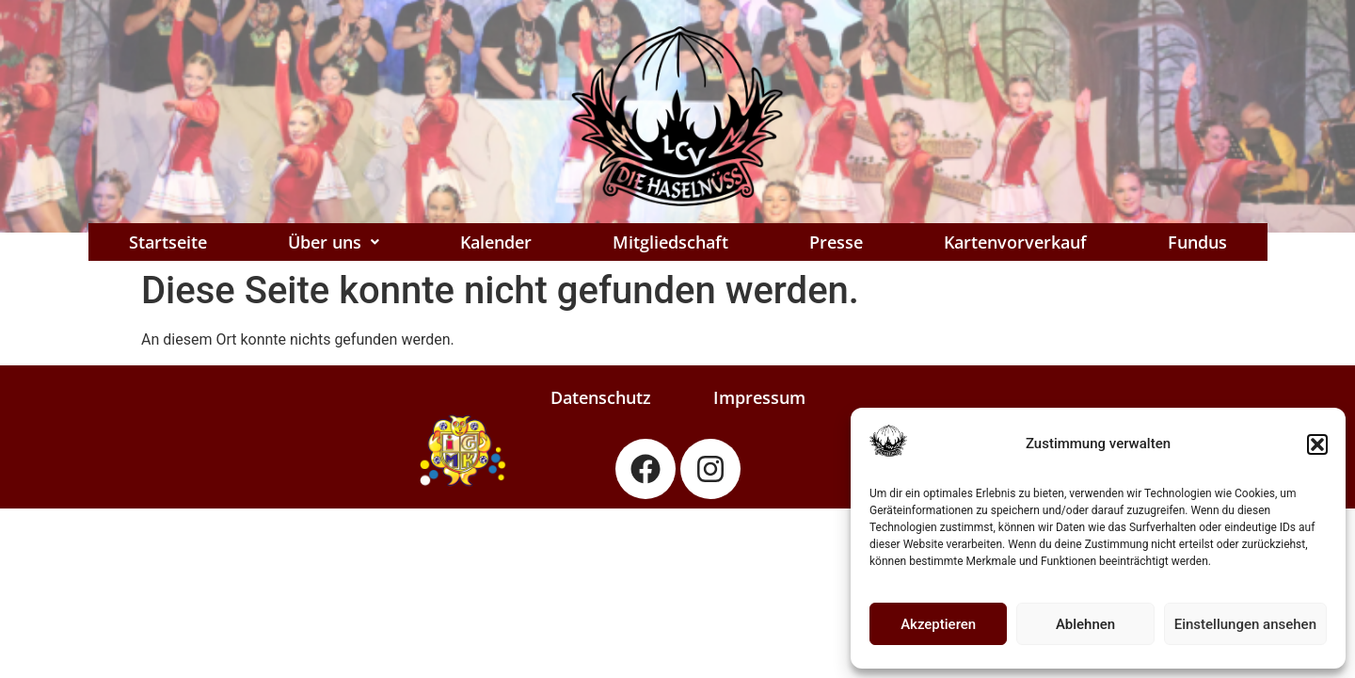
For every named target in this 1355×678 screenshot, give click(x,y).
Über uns (333, 242)
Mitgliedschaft (670, 242)
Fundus (1197, 242)
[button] (1317, 444)
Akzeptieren (938, 624)
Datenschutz (600, 397)
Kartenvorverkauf (1015, 242)
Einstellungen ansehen (1245, 624)
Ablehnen (1085, 624)
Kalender (496, 242)
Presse (836, 242)
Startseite (168, 242)
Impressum (759, 397)
